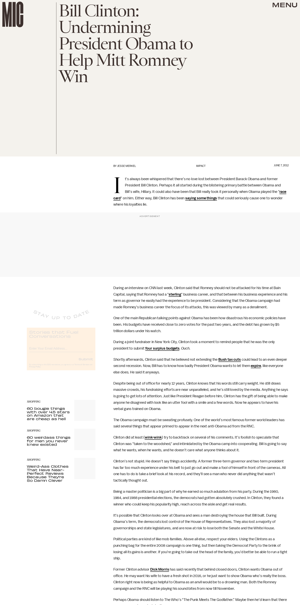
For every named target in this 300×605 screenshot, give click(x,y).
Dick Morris (159, 569)
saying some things (201, 198)
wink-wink (153, 437)
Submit (86, 362)
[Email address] (61, 351)
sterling (175, 294)
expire (256, 366)
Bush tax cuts (229, 359)
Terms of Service (81, 368)
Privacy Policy (35, 370)
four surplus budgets (162, 348)
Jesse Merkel (126, 166)
